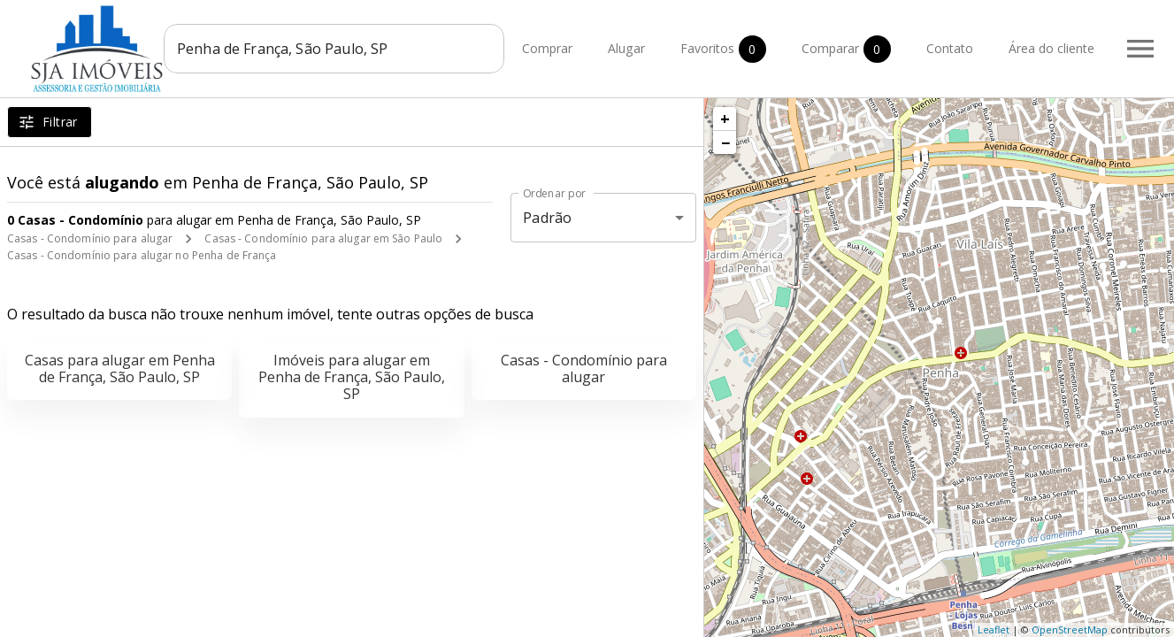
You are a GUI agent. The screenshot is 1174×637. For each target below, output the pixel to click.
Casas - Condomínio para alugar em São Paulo (323, 238)
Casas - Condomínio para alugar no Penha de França (142, 255)
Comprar (548, 49)
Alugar (627, 49)
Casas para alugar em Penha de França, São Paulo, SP (120, 368)
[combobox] (335, 48)
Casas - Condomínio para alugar (90, 238)
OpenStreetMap (1070, 629)
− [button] (725, 142)
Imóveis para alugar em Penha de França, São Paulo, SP (351, 376)
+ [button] (725, 118)
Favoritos (724, 49)
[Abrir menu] (1141, 48)
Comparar (847, 49)
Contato (950, 49)
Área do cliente (1052, 49)
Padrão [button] (547, 217)
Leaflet (993, 629)
